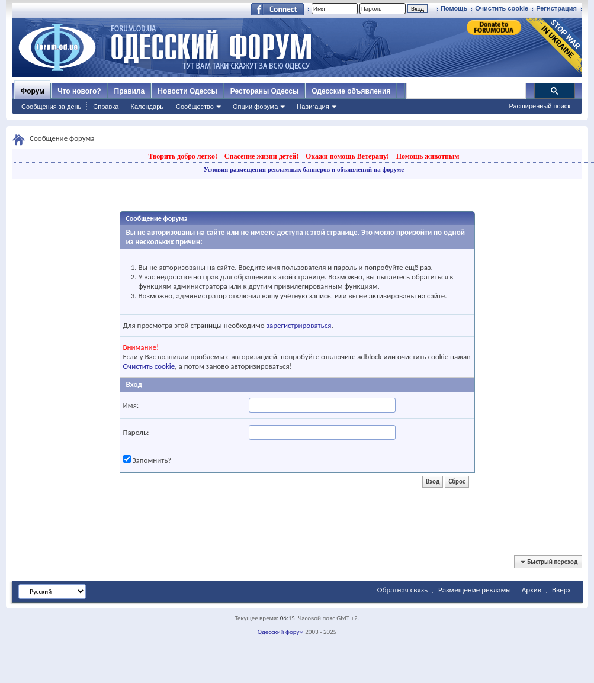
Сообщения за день (51, 106)
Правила (129, 91)
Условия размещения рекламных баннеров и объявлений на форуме (304, 169)
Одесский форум (281, 632)
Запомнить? (147, 460)
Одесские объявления (351, 91)
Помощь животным (428, 156)
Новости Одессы (187, 91)
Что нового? (79, 91)
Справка (105, 106)
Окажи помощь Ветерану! (347, 156)
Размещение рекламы (474, 589)
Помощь (454, 8)
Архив (531, 589)
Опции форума (255, 106)
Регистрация (556, 8)
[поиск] (465, 91)
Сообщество (195, 106)
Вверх (561, 589)
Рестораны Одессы (264, 91)
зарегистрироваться (299, 325)
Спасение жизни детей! (261, 156)
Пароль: (136, 432)
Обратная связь (402, 589)
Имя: (131, 405)
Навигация (313, 106)
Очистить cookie (501, 8)
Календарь (146, 106)
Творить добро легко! (182, 156)
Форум (32, 91)
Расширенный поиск (539, 105)
